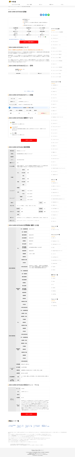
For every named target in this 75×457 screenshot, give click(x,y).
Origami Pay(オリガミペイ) (57, 250)
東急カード (54, 152)
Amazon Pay (54, 263)
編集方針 (47, 452)
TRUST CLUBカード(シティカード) (58, 168)
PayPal (53, 266)
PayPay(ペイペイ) (55, 241)
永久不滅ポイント (55, 208)
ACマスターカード (55, 158)
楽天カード (54, 110)
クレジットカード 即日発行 (57, 60)
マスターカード (55, 101)
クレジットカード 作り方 (56, 51)
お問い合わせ (45, 454)
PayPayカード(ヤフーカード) (57, 117)
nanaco (53, 278)
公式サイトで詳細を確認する (28, 41)
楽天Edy (54, 290)
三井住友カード (55, 85)
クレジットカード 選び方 (56, 54)
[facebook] (41, 15)
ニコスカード (54, 155)
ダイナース (54, 97)
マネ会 (9, 6)
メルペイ (54, 253)
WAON (53, 287)
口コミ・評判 (29, 4)
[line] (48, 15)
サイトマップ (40, 454)
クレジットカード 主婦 (56, 76)
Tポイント (54, 221)
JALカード (54, 104)
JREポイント (54, 205)
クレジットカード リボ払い (57, 70)
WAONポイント (55, 182)
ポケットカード (55, 142)
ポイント (40, 4)
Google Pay (54, 305)
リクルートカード (55, 139)
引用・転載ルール (35, 453)
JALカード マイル (55, 229)
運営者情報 (35, 452)
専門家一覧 (39, 452)
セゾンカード (54, 129)
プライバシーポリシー (42, 453)
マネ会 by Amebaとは (29, 452)
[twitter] (43, 15)
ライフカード (54, 136)
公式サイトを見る (29, 140)
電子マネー (51, 4)
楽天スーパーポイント (56, 186)
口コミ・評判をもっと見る (29, 91)
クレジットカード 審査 (56, 57)
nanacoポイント (55, 189)
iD (52, 284)
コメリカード (54, 171)
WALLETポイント (55, 192)
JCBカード (19, 6)
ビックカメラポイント (56, 195)
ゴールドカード (55, 35)
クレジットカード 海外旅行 (57, 67)
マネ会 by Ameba (14, 435)
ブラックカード (55, 41)
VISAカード (54, 91)
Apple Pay (54, 302)
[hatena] (46, 15)
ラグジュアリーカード (56, 126)
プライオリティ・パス (56, 44)
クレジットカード (14, 6)
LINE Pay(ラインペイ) (56, 244)
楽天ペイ (54, 237)
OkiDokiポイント (55, 202)
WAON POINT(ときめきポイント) (58, 198)
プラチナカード (55, 38)
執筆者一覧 (44, 452)
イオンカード (54, 113)
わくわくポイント (55, 211)
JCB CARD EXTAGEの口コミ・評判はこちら (17, 39)
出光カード (54, 145)
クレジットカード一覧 (16, 4)
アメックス (54, 94)
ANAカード (54, 107)
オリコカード (54, 120)
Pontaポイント (55, 214)
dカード (53, 161)
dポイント (54, 218)
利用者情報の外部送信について (32, 454)
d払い (53, 247)
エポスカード (54, 123)
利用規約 (30, 453)
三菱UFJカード (55, 174)
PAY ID (53, 269)
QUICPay (54, 294)
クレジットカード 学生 (56, 73)
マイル (62, 4)
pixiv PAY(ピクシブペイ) (56, 260)
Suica (53, 281)
